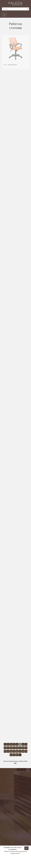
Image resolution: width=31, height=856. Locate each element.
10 (11, 748)
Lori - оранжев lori (10, 64)
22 (23, 751)
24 (11, 755)
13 (20, 748)
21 (20, 751)
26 (17, 755)
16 (5, 751)
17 (8, 751)
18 (11, 751)
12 (17, 748)
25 (14, 755)
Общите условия (9, 851)
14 (23, 748)
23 (26, 751)
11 (14, 748)
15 (26, 748)
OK (26, 848)
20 (17, 751)
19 (14, 751)
